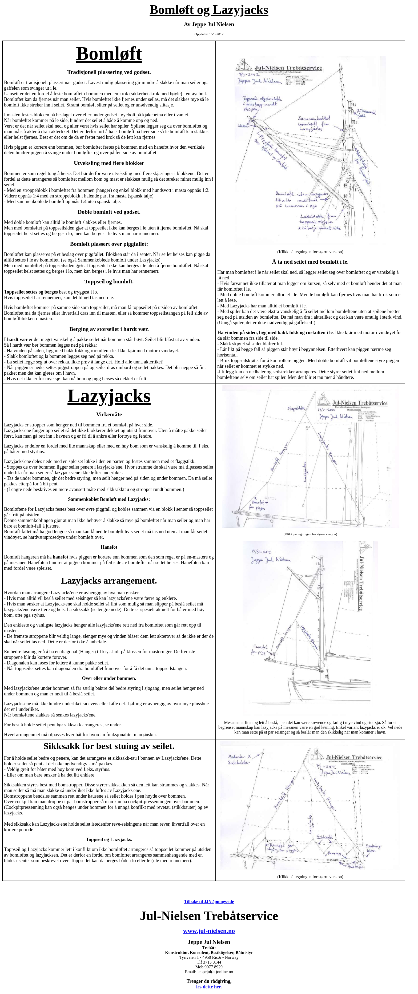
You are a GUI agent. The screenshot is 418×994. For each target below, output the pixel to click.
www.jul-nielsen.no (209, 930)
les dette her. (209, 986)
